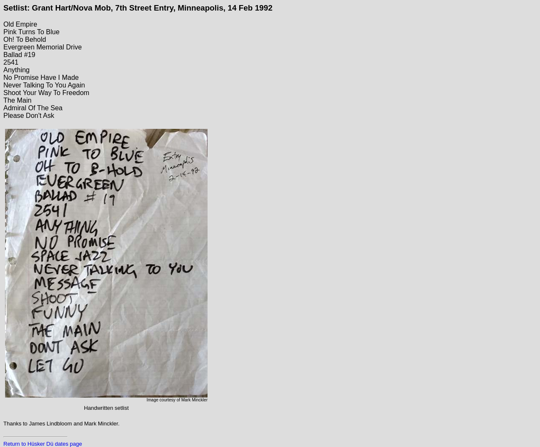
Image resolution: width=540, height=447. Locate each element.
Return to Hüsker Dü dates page (42, 444)
